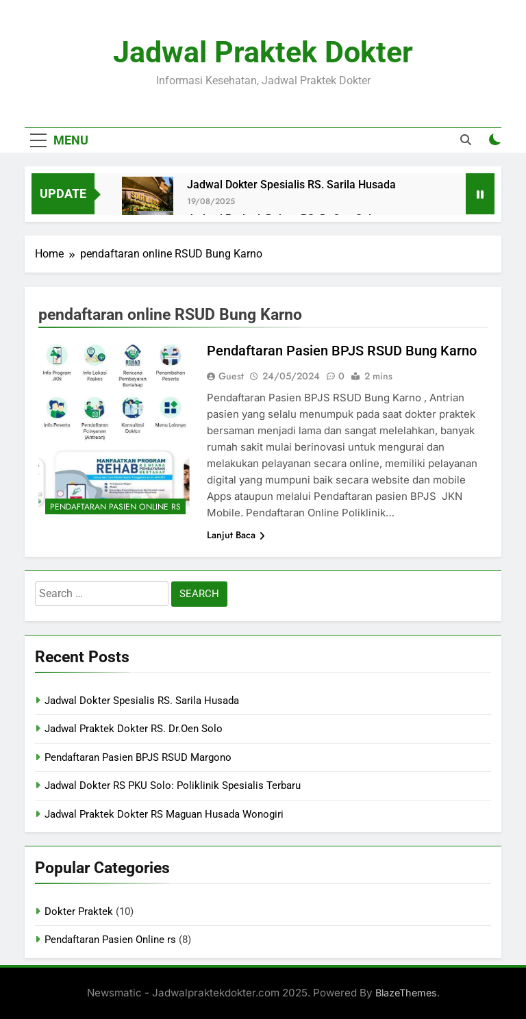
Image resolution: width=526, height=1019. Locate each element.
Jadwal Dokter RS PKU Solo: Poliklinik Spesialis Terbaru (173, 785)
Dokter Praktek (79, 911)
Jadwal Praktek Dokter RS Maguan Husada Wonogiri (164, 814)
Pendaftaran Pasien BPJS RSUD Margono (138, 757)
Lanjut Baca (236, 535)
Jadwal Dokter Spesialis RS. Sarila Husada (291, 184)
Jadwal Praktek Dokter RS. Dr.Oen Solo (134, 728)
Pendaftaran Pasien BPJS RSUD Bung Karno (342, 350)
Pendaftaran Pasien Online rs (115, 507)
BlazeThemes (406, 992)
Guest (231, 376)
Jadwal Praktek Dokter (263, 52)
